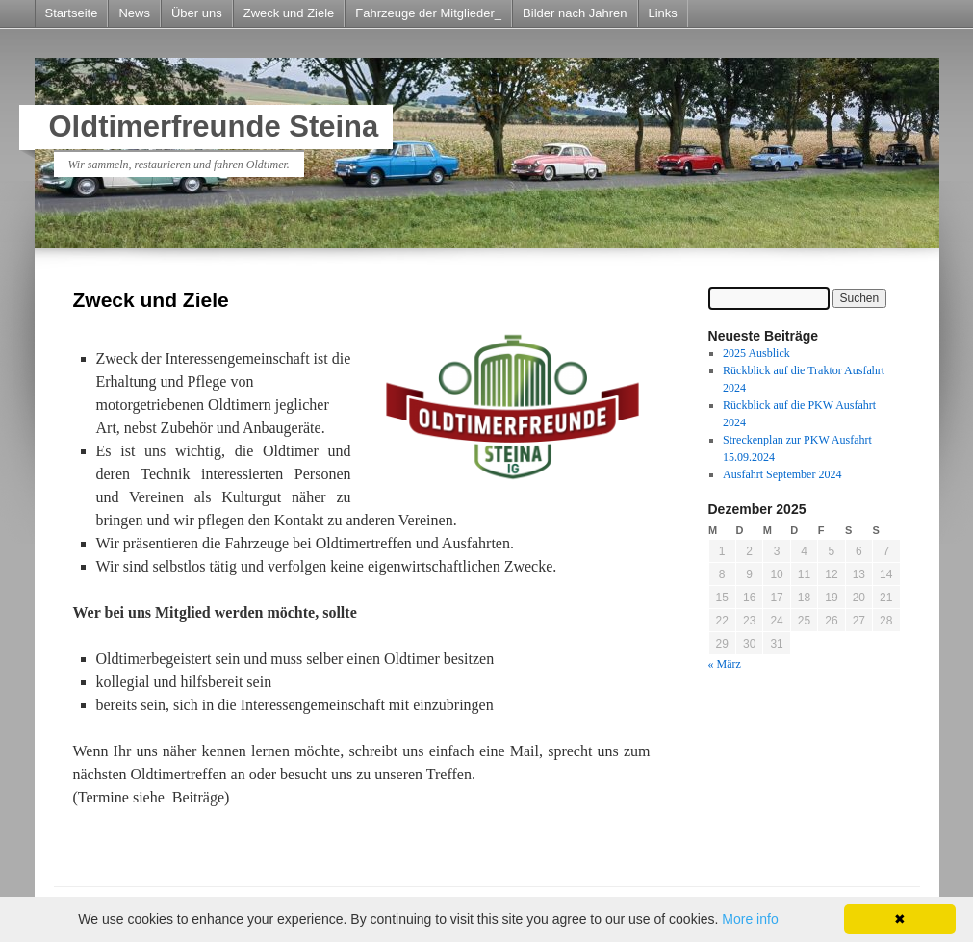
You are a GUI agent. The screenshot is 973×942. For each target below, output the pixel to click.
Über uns (196, 13)
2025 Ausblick (756, 353)
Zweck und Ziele (289, 13)
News (134, 13)
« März (724, 664)
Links (663, 13)
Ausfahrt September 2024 (782, 474)
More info (750, 919)
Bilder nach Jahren (575, 13)
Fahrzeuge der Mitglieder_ (428, 13)
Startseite (71, 13)
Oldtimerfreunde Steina (214, 126)
